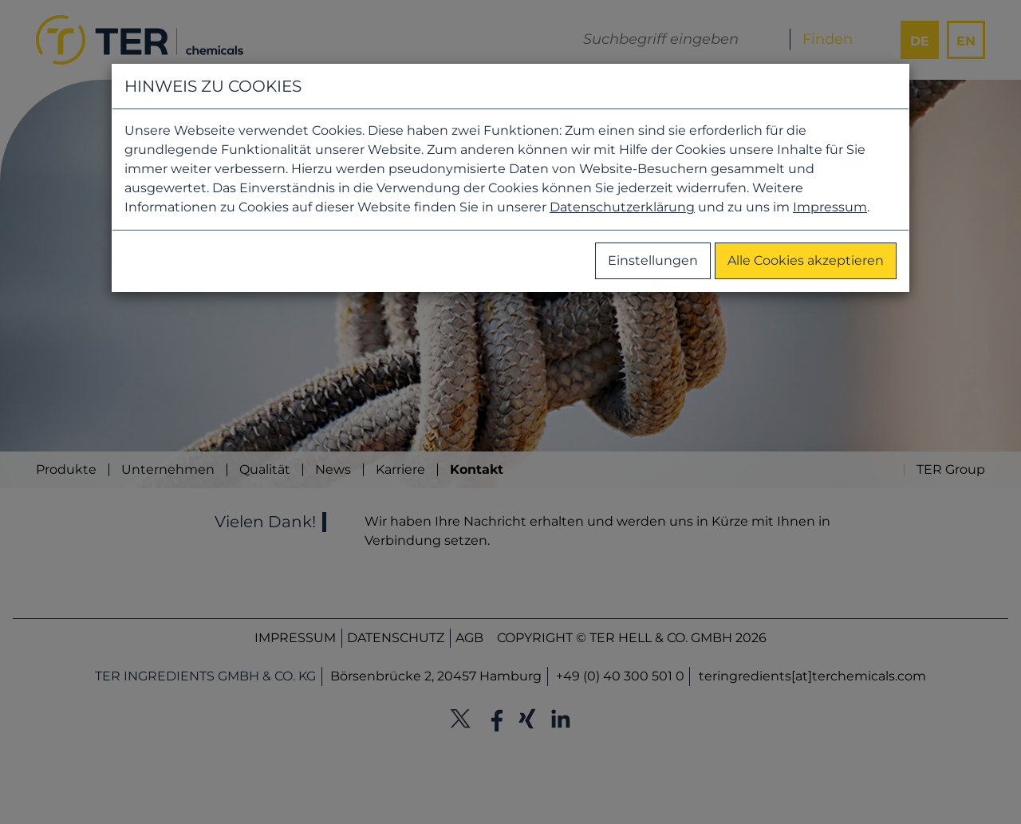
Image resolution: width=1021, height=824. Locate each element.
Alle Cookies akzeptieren (805, 260)
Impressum (830, 207)
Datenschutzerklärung (622, 207)
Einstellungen (653, 260)
